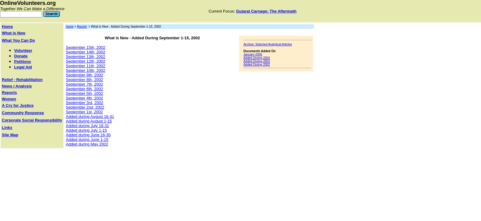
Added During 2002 (257, 64)
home (70, 26)
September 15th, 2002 (86, 47)
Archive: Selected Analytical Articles (268, 44)
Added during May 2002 (87, 144)
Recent (82, 26)
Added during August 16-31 (90, 116)
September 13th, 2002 (86, 56)
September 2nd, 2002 (85, 107)
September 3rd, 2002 (84, 102)
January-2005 (253, 54)
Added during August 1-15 (89, 121)
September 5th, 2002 (84, 93)
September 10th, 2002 (86, 70)
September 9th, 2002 (84, 75)
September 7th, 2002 (84, 84)
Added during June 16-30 (88, 135)
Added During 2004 (257, 58)
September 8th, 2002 (84, 79)
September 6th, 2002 (84, 89)
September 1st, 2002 (84, 112)
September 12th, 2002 (86, 61)
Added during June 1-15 (87, 139)
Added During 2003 (257, 61)
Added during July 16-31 (87, 125)
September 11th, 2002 (86, 66)
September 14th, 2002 (86, 52)
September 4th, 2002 (84, 98)
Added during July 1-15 (86, 130)
